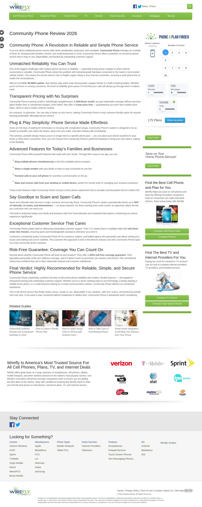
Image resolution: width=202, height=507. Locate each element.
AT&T (12, 449)
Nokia (35, 464)
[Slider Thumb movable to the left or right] (151, 75)
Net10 (12, 464)
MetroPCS (14, 468)
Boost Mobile (15, 472)
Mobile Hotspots (62, 445)
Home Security (117, 16)
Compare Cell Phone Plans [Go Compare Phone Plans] (167, 212)
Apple (35, 445)
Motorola (37, 461)
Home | (120, 487)
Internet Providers (85, 445)
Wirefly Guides (156, 442)
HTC (35, 453)
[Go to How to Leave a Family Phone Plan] (47, 318)
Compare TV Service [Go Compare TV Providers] (167, 279)
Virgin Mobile (15, 461)
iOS (132, 453)
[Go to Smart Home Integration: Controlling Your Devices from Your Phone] (126, 318)
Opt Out (188, 487)
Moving (171, 16)
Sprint (12, 453)
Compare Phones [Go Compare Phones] (167, 218)
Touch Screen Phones (111, 453)
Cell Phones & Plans (23, 16)
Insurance (137, 16)
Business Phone (49, 16)
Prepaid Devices (108, 449)
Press (152, 6)
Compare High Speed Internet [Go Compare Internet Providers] (167, 285)
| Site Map (179, 487)
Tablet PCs (60, 449)
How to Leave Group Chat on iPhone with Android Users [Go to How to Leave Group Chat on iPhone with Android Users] (72, 331)
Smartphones (107, 445)
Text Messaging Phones (112, 457)
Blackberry (136, 449)
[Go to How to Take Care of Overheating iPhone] (100, 318)
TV (86, 16)
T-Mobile (13, 457)
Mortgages (154, 16)
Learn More (153, 119)
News (145, 6)
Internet (98, 16)
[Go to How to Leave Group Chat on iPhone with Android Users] (73, 318)
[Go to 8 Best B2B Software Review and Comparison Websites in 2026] (20, 318)
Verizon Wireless (17, 445)
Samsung (37, 468)
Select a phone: (152, 44)
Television (81, 449)
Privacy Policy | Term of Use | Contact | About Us (149, 487)
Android (134, 445)
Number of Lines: (176, 45)
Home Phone (70, 16)
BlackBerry (38, 449)
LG (34, 457)
